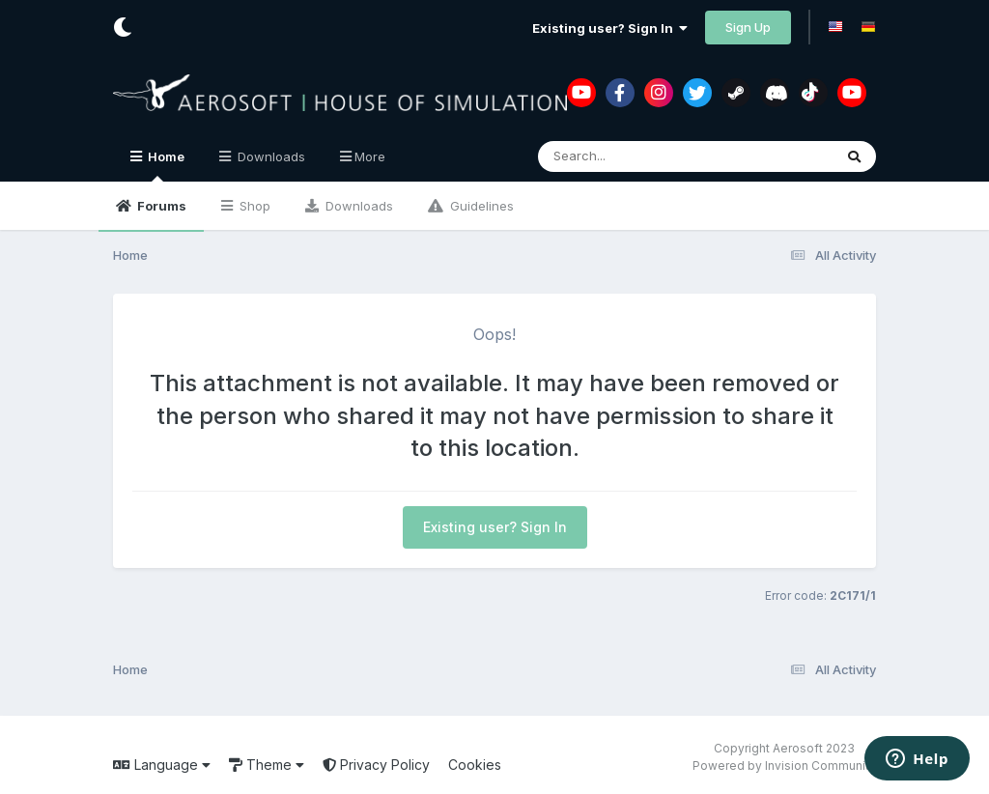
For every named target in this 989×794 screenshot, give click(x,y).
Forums (160, 205)
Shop (253, 205)
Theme (266, 764)
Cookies (474, 764)
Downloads (357, 205)
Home (164, 165)
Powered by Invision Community (784, 765)
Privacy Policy (376, 764)
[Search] (632, 156)
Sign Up (748, 27)
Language (162, 764)
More (369, 156)
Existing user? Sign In (610, 28)
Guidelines (480, 205)
